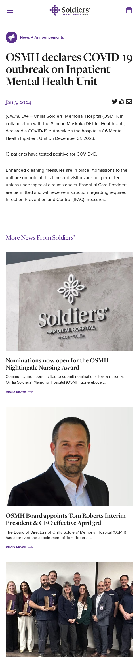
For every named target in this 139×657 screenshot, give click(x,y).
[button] (10, 10)
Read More (19, 391)
